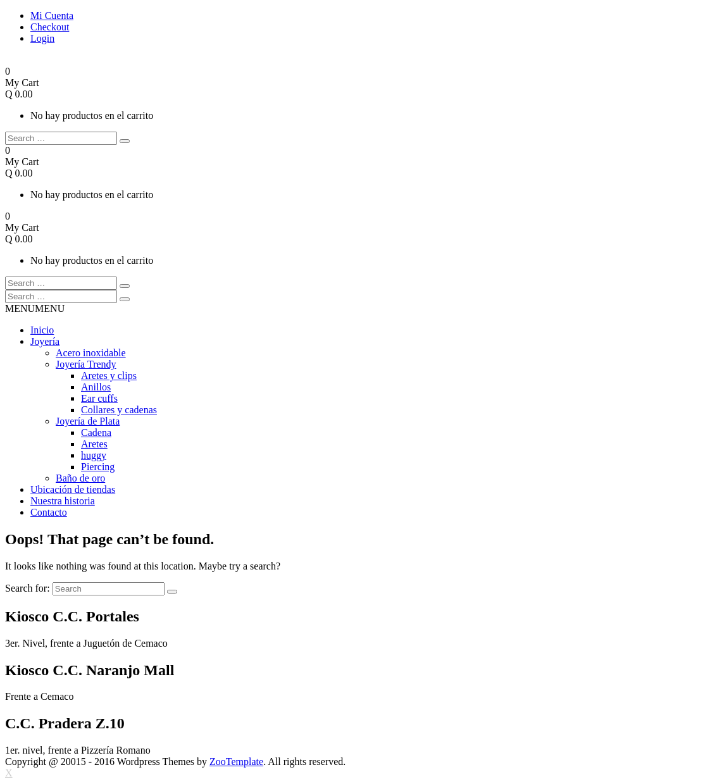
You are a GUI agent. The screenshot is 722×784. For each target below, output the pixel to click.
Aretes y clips (109, 375)
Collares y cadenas (119, 409)
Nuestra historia (62, 500)
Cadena (96, 432)
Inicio (42, 330)
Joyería (44, 341)
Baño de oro (80, 478)
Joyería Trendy (86, 364)
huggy (93, 455)
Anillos (96, 387)
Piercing (98, 466)
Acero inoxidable (91, 352)
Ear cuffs (99, 398)
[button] (35, 308)
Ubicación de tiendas (72, 489)
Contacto (48, 512)
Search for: (27, 588)
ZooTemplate (236, 761)
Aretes (94, 444)
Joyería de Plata (88, 421)
